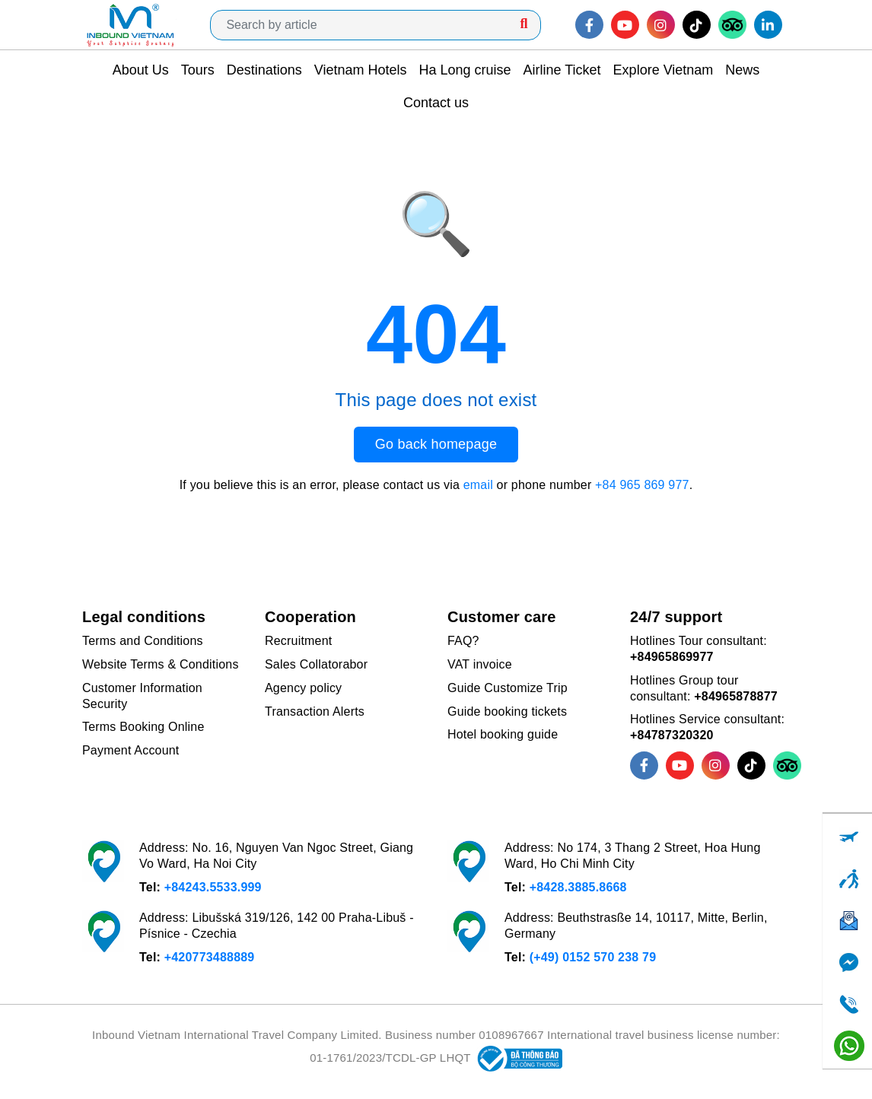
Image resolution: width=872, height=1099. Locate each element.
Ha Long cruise (464, 70)
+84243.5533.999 (213, 887)
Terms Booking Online (143, 726)
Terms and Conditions (142, 640)
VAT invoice (479, 664)
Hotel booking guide (502, 734)
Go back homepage (436, 444)
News (742, 70)
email (478, 484)
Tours (198, 70)
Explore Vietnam (663, 70)
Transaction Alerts (314, 711)
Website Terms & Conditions (160, 664)
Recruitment (298, 640)
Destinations (264, 70)
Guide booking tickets (507, 711)
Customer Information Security (142, 695)
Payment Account (131, 750)
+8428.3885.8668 (578, 887)
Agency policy (303, 687)
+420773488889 (209, 957)
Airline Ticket (562, 70)
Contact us (436, 102)
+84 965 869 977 (642, 484)
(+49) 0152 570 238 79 (593, 957)
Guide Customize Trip (507, 687)
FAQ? (463, 640)
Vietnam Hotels (360, 70)
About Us (141, 70)
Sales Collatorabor (316, 664)
